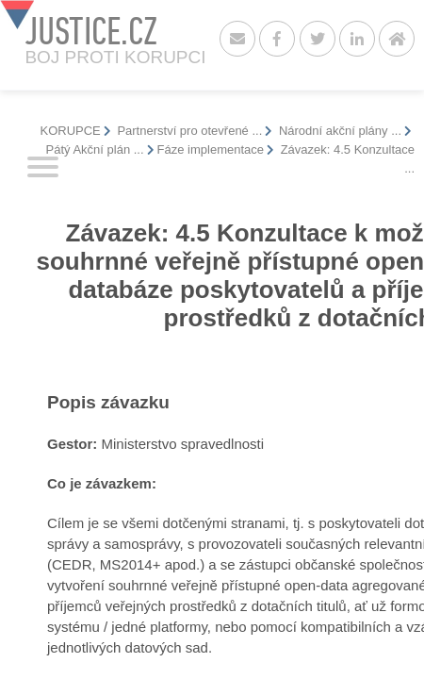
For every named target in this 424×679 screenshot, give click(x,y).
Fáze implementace (210, 149)
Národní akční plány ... (338, 131)
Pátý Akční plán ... (95, 149)
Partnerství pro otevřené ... (188, 131)
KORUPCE (70, 131)
